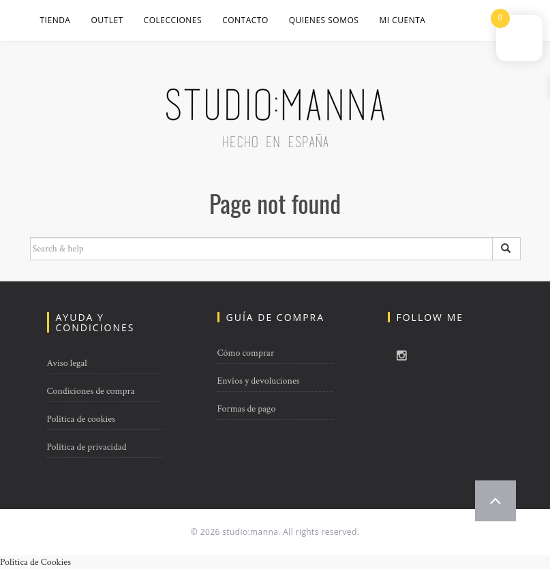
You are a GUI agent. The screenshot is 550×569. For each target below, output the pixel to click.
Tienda (55, 20)
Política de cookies (81, 419)
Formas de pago (246, 409)
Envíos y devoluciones (258, 381)
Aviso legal (67, 363)
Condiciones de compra (91, 391)
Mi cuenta (402, 20)
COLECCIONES (173, 20)
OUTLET (107, 20)
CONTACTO (245, 20)
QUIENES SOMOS (324, 20)
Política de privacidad (87, 447)
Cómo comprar (246, 353)
